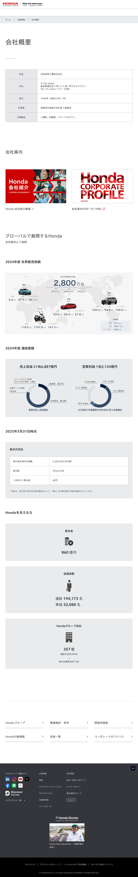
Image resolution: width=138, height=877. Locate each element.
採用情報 (70, 774)
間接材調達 (101, 722)
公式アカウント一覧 (13, 800)
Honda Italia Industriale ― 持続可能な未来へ (66, 845)
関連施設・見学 (59, 722)
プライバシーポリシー (48, 864)
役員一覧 (55, 736)
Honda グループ (15, 722)
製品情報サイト (73, 793)
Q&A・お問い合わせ (75, 780)
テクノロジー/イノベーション (50, 787)
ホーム (8, 20)
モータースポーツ (74, 787)
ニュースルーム (45, 806)
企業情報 (21, 20)
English (71, 800)
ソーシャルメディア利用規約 (75, 864)
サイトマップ (30, 864)
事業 (41, 780)
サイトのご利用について (100, 864)
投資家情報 (44, 800)
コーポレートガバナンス (109, 736)
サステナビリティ (45, 793)
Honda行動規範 (15, 736)
